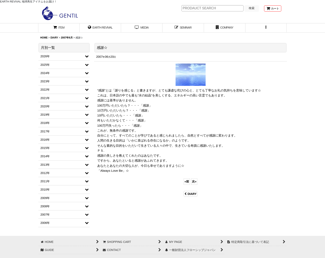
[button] (266, 27)
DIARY (190, 194)
